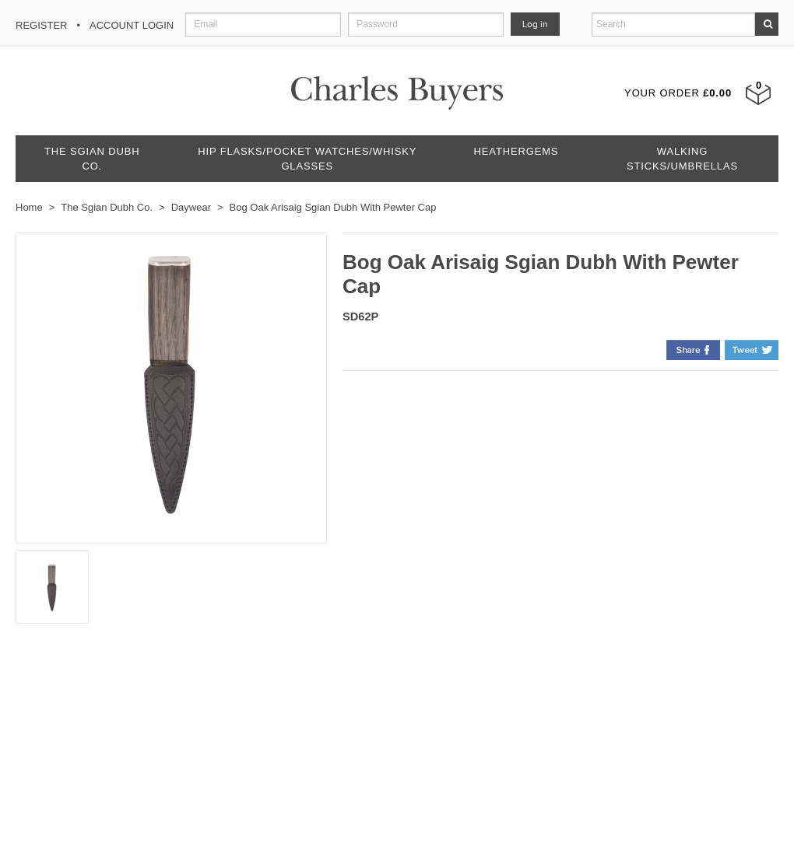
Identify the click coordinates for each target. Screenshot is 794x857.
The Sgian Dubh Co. (91, 158)
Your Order (678, 93)
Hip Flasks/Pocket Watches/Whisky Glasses (307, 158)
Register (41, 25)
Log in (535, 24)
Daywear (191, 207)
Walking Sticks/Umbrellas (682, 158)
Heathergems (516, 151)
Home (29, 207)
